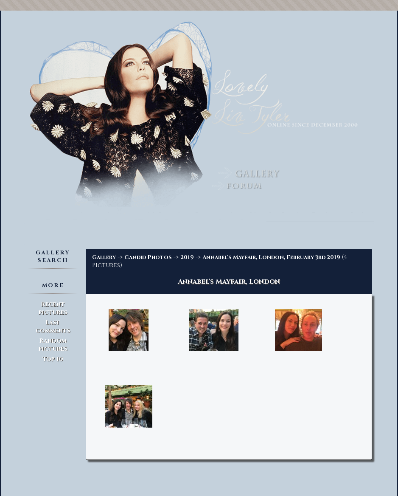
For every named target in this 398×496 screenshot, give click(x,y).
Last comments (53, 326)
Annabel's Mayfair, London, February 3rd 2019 (271, 257)
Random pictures (53, 345)
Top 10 (52, 359)
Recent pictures (53, 308)
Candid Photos (148, 257)
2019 (187, 257)
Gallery (104, 257)
